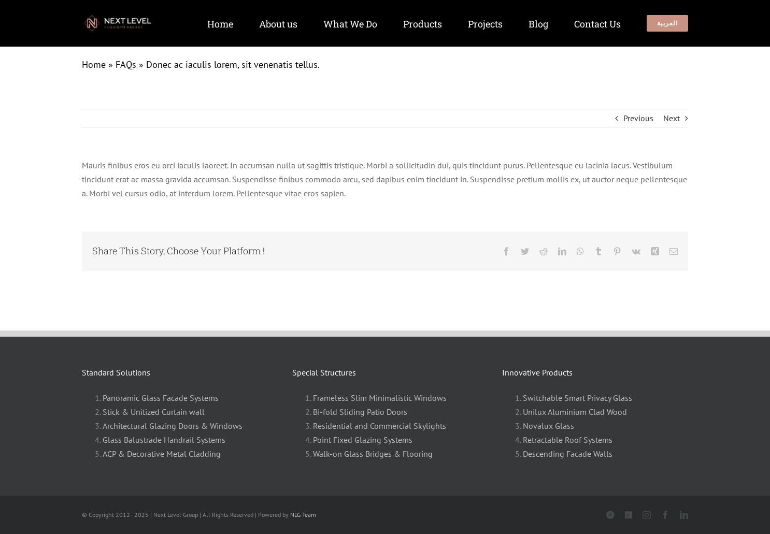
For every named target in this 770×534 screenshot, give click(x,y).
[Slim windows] (122, 18)
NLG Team (303, 514)
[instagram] (647, 515)
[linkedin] (684, 515)
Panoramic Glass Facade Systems (161, 398)
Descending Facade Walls (567, 454)
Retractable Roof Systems (567, 440)
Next (671, 118)
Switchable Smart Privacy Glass (577, 398)
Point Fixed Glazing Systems (362, 440)
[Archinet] (610, 515)
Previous (638, 118)
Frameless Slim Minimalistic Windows (380, 398)
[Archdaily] (628, 515)
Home (94, 64)
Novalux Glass (548, 426)
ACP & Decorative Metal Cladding (162, 454)
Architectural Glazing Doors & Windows (173, 426)
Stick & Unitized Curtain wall (154, 412)
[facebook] (665, 515)
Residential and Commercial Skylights (379, 426)
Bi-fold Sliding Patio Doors (360, 412)
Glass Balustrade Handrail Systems (164, 440)
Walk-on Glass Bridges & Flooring (373, 454)
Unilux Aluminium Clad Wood (575, 412)
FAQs (126, 64)
